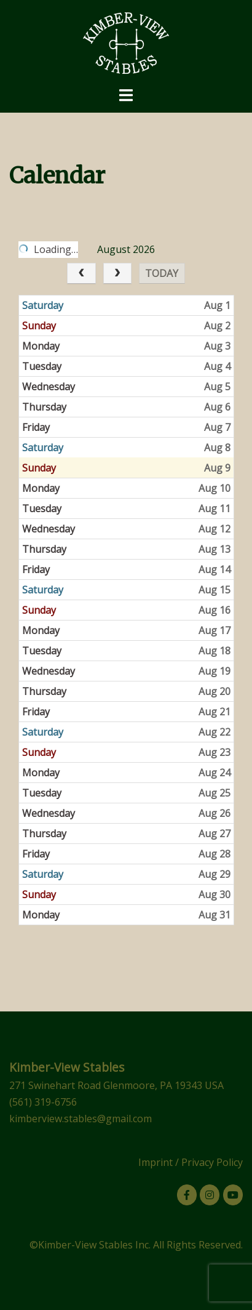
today (162, 273)
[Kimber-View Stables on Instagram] (209, 1194)
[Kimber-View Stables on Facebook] (187, 1194)
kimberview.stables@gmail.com (80, 1118)
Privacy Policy (212, 1162)
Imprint (155, 1162)
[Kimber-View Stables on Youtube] (233, 1194)
